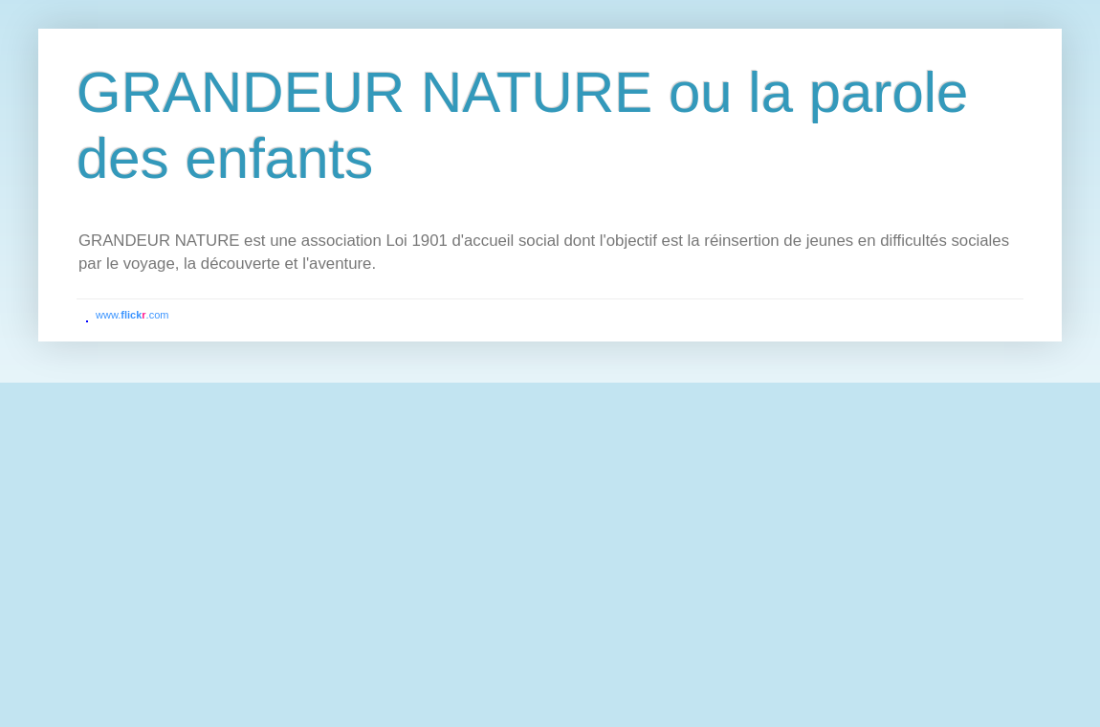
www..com (132, 314)
